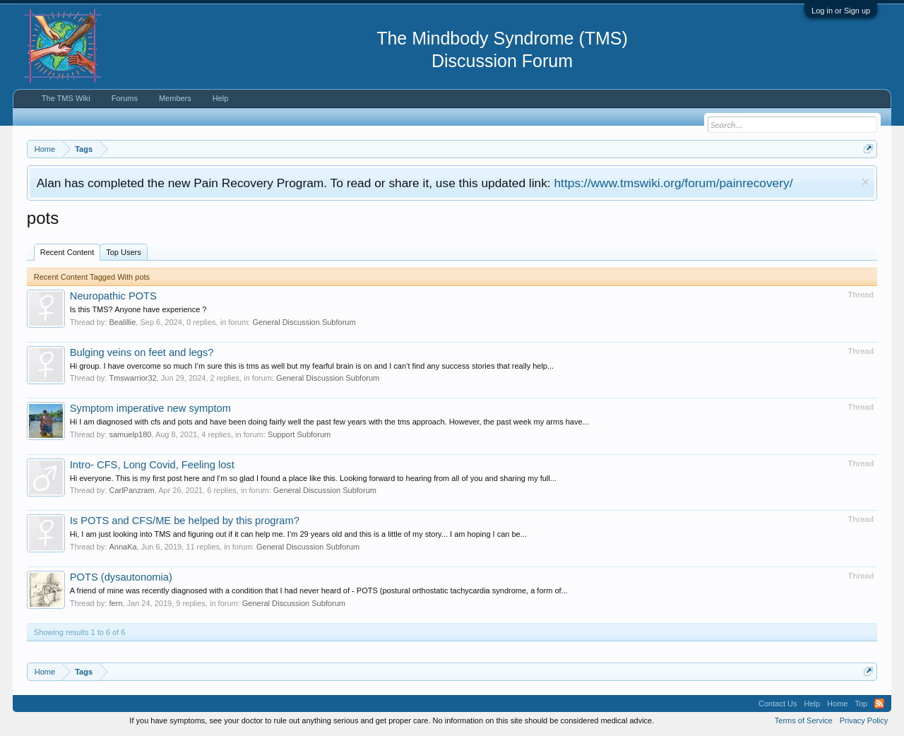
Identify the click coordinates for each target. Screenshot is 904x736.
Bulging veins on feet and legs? (142, 352)
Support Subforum (299, 434)
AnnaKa (122, 546)
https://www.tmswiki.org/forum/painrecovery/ (673, 183)
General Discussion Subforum (303, 322)
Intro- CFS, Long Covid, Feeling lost (152, 464)
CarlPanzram (131, 490)
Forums (125, 98)
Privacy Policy (864, 720)
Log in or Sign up (840, 10)
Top (861, 703)
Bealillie (122, 322)
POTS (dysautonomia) (121, 577)
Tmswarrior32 (132, 378)
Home (837, 703)
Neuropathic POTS (113, 296)
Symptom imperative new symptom (150, 408)
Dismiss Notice (865, 182)
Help (221, 98)
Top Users (123, 252)
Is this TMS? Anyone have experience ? (138, 309)
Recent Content (67, 252)
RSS (879, 703)
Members (175, 98)
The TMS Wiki (66, 98)
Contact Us (778, 703)
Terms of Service (804, 720)
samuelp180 (130, 434)
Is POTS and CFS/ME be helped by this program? (184, 520)
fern (115, 603)
